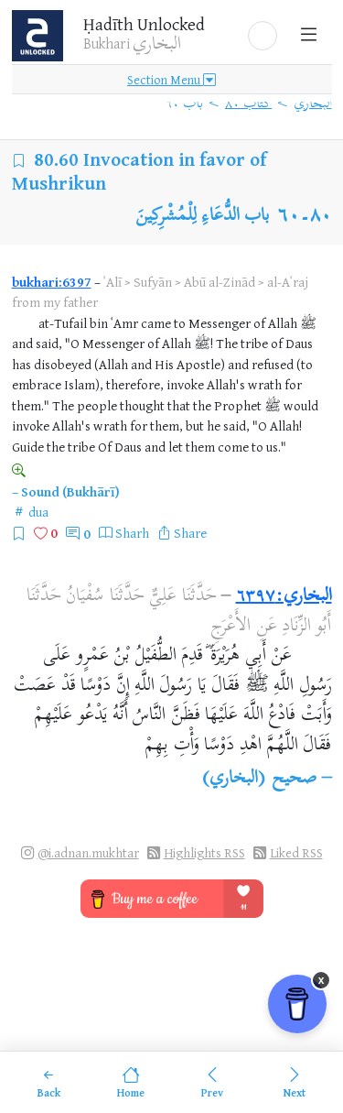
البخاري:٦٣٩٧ (284, 597)
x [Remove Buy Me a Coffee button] (321, 980)
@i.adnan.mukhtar (88, 852)
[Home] (130, 1082)
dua (38, 511)
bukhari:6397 (51, 281)
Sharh (132, 532)
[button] (262, 35)
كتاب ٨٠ (248, 104)
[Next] (294, 1082)
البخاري (313, 104)
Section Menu (171, 79)
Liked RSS (296, 852)
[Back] (49, 1082)
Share (190, 532)
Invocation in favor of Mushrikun (139, 171)
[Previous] (213, 1082)
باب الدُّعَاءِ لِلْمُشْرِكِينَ (202, 217)
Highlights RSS (204, 852)
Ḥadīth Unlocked (144, 24)
